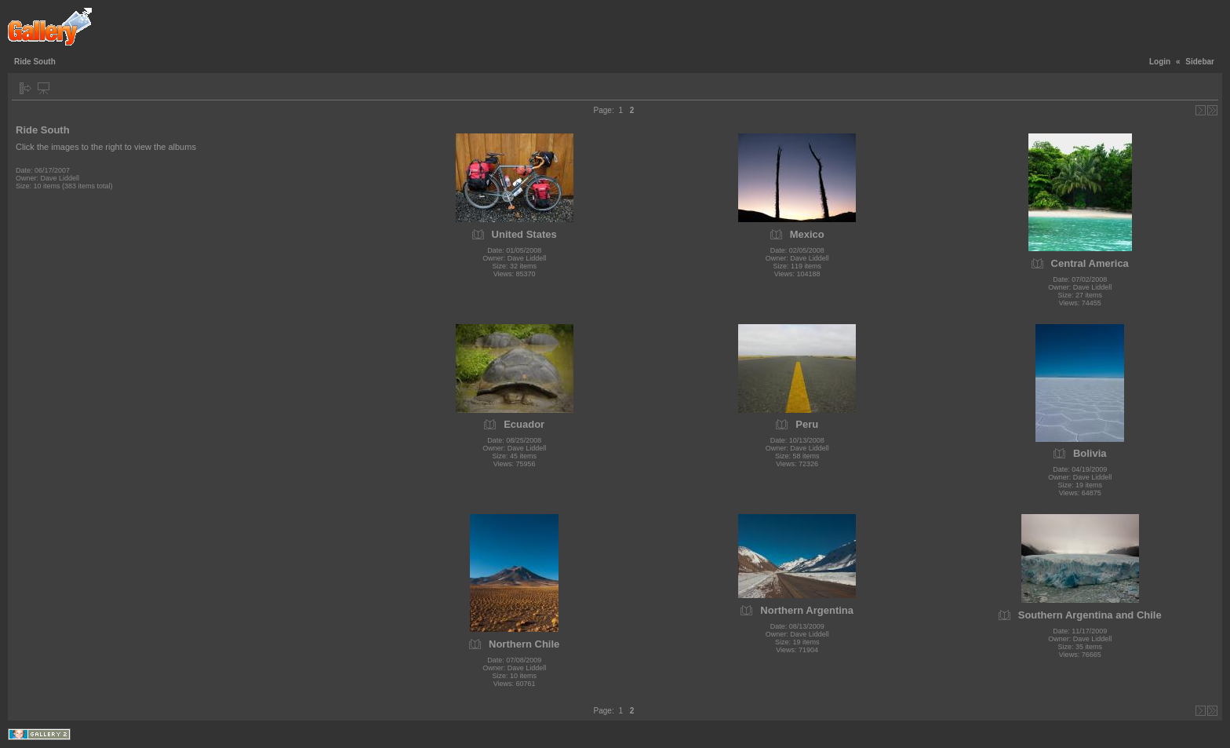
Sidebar (1199, 61)
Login (1159, 61)
